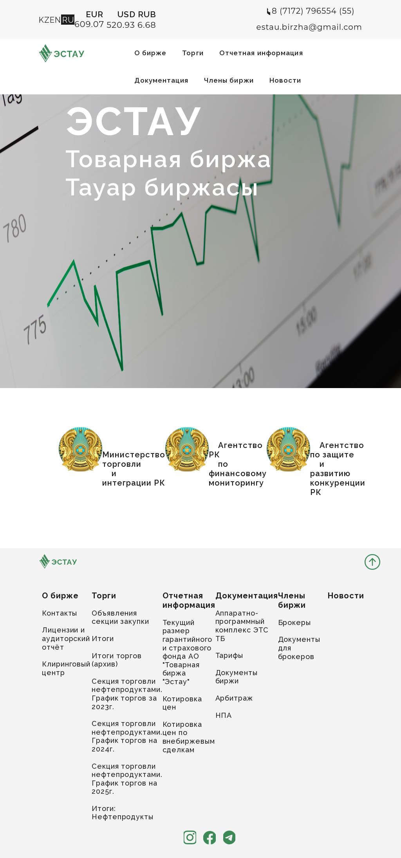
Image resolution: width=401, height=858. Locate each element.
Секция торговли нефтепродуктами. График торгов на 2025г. (127, 779)
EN (55, 20)
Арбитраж (234, 698)
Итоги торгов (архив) (117, 660)
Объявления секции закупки (120, 617)
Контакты (59, 613)
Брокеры (294, 622)
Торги (193, 53)
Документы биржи (236, 676)
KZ (44, 20)
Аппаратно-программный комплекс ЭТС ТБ (242, 626)
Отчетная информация (261, 53)
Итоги (103, 638)
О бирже (150, 53)
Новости (285, 80)
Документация (161, 80)
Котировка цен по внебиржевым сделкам (189, 737)
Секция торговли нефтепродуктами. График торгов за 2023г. (127, 694)
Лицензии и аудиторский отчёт (66, 638)
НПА (223, 715)
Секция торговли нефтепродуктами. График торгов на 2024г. (127, 736)
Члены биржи (229, 80)
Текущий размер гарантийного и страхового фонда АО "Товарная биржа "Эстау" (188, 652)
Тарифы (229, 655)
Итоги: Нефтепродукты (123, 812)
